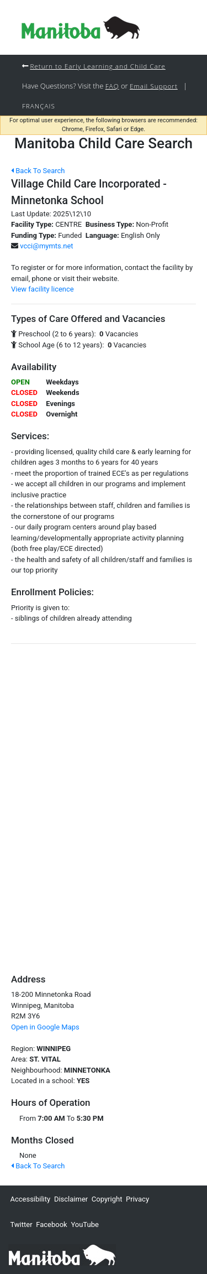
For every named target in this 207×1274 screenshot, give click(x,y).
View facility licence (42, 289)
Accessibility (30, 1199)
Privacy (137, 1199)
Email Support (154, 85)
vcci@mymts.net (46, 246)
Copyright (107, 1199)
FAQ (112, 85)
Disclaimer (71, 1199)
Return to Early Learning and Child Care (97, 65)
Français (38, 105)
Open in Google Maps (45, 1027)
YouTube (85, 1224)
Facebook (51, 1224)
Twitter (21, 1224)
